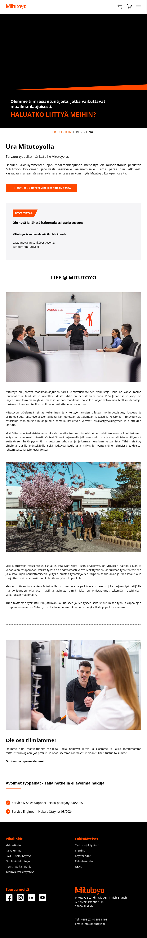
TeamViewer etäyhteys (20, 872)
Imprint (80, 850)
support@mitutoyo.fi (26, 247)
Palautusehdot (84, 861)
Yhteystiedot (14, 845)
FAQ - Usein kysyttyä (19, 856)
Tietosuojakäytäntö (87, 845)
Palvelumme (13, 850)
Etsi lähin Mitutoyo (18, 861)
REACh (79, 866)
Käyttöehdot (83, 856)
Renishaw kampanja (19, 866)
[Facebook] (9, 899)
